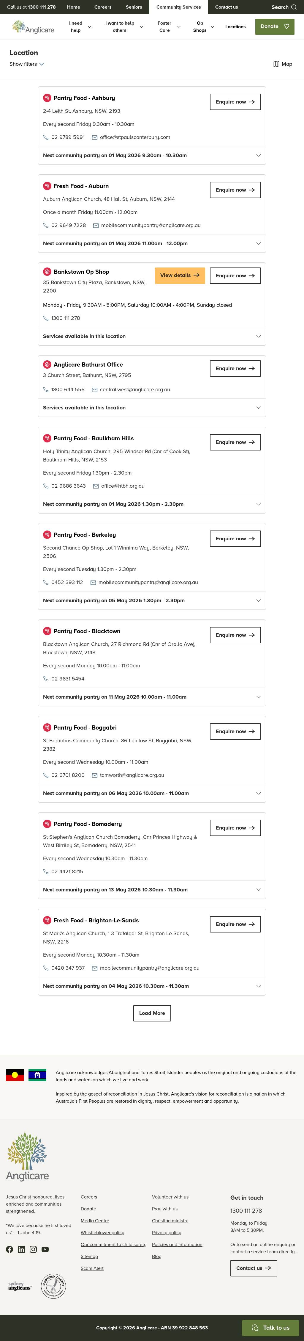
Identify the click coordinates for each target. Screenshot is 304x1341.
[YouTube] (45, 1249)
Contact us (226, 7)
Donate (88, 1208)
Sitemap (89, 1256)
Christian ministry (170, 1220)
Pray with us (165, 1208)
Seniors (134, 7)
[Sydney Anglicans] (20, 1286)
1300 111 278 (246, 1211)
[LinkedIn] (21, 1249)
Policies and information (177, 1244)
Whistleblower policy (102, 1232)
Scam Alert (92, 1268)
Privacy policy (166, 1232)
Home (73, 7)
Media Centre (95, 1220)
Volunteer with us (170, 1196)
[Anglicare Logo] (33, 26)
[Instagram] (33, 1249)
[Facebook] (9, 1249)
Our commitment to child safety (114, 1244)
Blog (157, 1256)
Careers (103, 7)
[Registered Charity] (53, 1286)
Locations (235, 26)
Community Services (178, 7)
